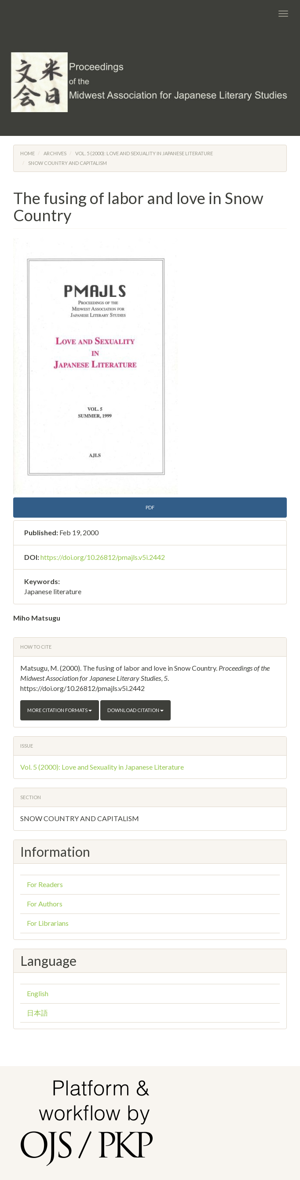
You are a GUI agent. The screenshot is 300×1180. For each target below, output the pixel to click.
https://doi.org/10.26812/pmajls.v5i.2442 (102, 557)
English (37, 993)
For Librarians (48, 923)
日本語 (37, 1012)
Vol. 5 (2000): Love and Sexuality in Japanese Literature (144, 153)
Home (27, 153)
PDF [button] (150, 507)
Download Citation (135, 710)
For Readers (45, 884)
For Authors (44, 903)
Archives (55, 153)
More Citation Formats (59, 710)
